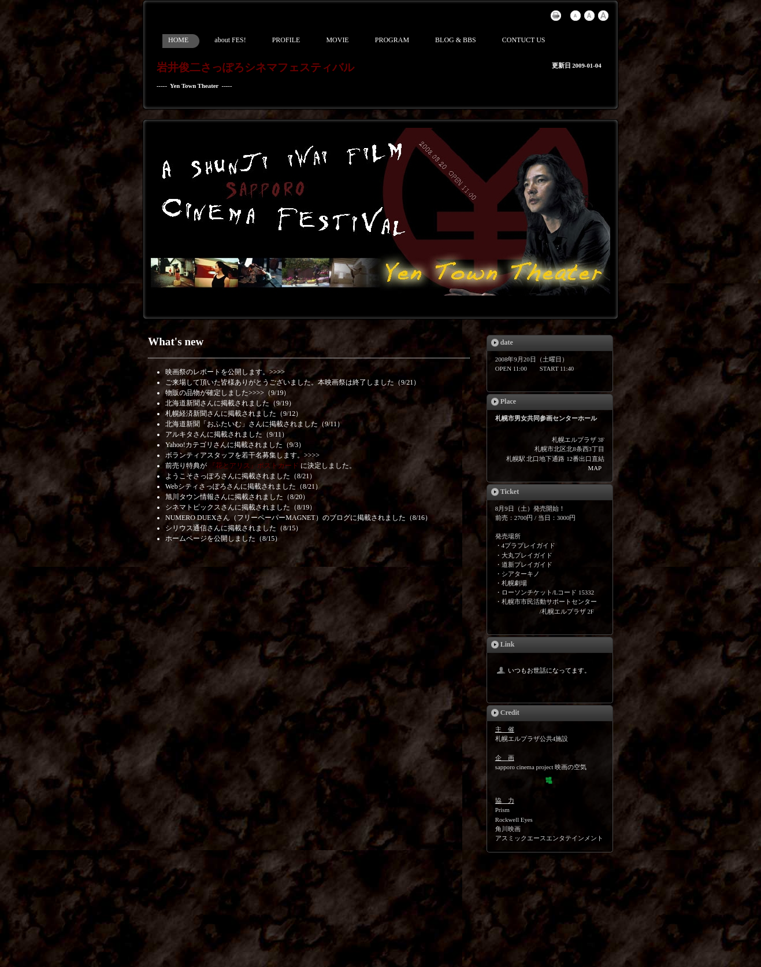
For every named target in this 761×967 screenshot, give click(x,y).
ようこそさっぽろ (193, 476)
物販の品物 (182, 393)
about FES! (230, 40)
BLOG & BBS (455, 40)
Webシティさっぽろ (196, 486)
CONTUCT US (523, 40)
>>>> (277, 372)
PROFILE (286, 40)
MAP (595, 467)
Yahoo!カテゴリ (189, 445)
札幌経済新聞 (186, 413)
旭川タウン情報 (189, 497)
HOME (178, 40)
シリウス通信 (186, 528)
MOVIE (337, 40)
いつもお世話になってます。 (543, 670)
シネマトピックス (193, 507)
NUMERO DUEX (190, 518)
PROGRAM (392, 40)
